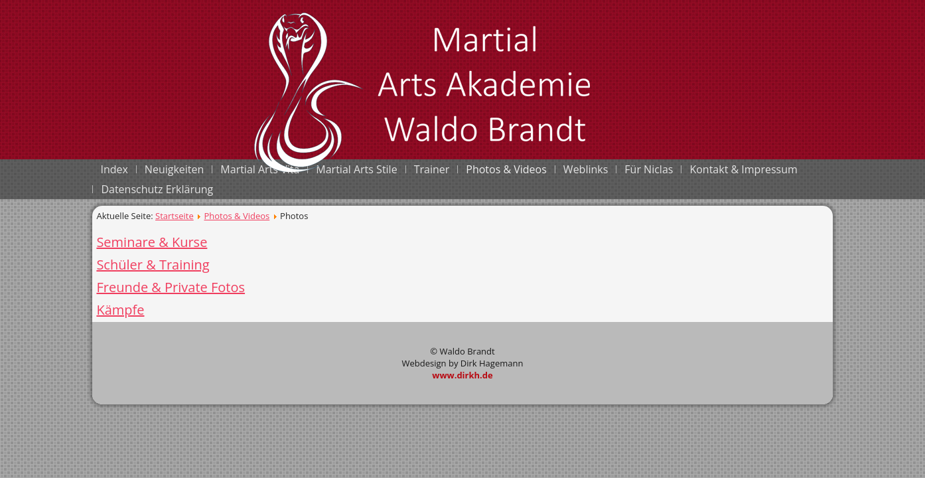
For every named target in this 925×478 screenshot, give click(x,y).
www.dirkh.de (462, 375)
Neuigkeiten (174, 169)
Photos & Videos (236, 216)
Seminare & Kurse (151, 242)
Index (113, 169)
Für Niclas (648, 169)
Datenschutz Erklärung (157, 189)
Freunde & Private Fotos (170, 287)
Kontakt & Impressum (743, 169)
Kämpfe (120, 310)
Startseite (174, 216)
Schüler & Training (152, 265)
